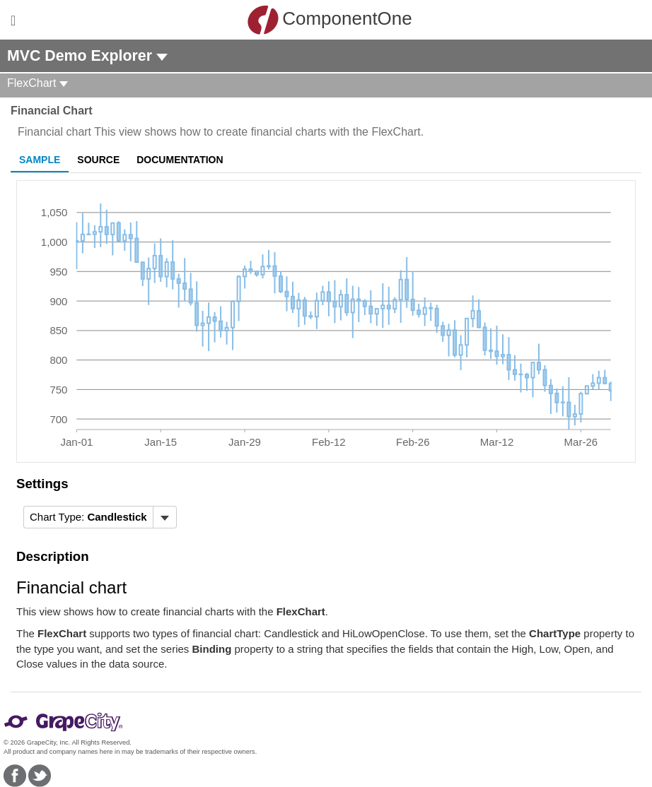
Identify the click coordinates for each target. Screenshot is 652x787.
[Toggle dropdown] (164, 517)
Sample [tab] (39, 159)
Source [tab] (98, 159)
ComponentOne (329, 20)
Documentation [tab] (179, 159)
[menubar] (100, 517)
